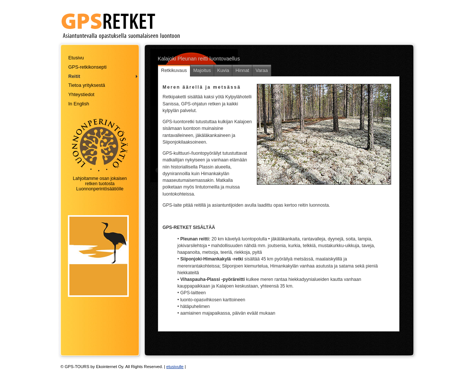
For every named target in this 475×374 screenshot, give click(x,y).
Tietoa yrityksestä (86, 85)
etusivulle (175, 366)
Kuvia (223, 70)
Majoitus (202, 70)
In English (78, 103)
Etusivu (76, 57)
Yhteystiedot (81, 94)
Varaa (261, 70)
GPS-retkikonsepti (87, 67)
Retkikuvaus (174, 70)
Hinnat (242, 70)
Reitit (74, 76)
